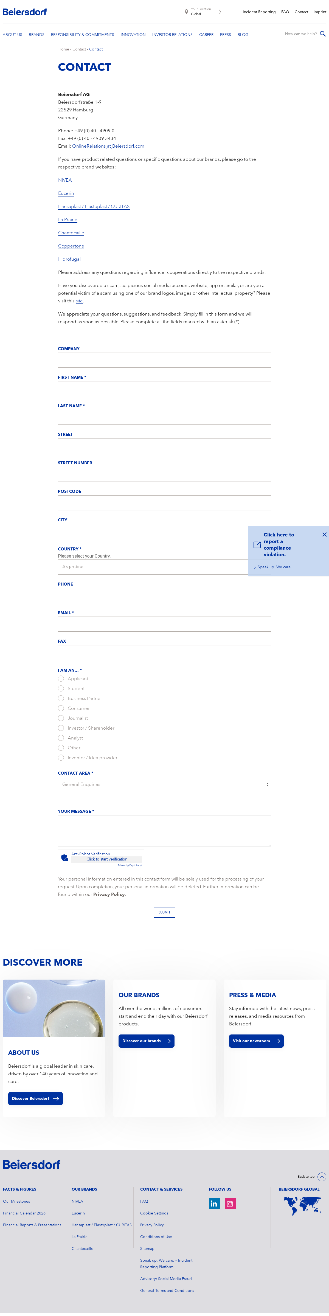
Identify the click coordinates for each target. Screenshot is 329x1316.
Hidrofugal (69, 263)
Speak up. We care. (275, 567)
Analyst (70, 741)
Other (69, 751)
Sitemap (147, 1252)
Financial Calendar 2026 (24, 1217)
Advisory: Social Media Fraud (166, 1282)
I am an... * (70, 674)
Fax (62, 645)
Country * (69, 553)
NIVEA (65, 184)
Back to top (306, 1180)
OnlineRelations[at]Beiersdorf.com (108, 150)
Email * (66, 617)
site (79, 304)
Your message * (76, 815)
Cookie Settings (154, 1217)
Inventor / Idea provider (87, 761)
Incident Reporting (259, 12)
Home (63, 53)
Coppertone (71, 250)
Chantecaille (71, 236)
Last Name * (71, 410)
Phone (65, 588)
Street (65, 438)
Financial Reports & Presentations (32, 1228)
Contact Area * (75, 777)
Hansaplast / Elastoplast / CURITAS (94, 210)
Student (71, 692)
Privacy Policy (109, 898)
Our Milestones (16, 1205)
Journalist (73, 722)
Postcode (69, 495)
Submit (164, 916)
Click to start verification (106, 863)
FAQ (285, 12)
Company (69, 353)
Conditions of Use (156, 1240)
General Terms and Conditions (167, 1294)
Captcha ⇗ (130, 869)
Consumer (74, 712)
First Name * (72, 381)
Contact (301, 12)
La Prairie (67, 223)
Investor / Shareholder (86, 732)
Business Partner (80, 702)
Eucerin (66, 197)
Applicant (73, 682)
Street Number (75, 467)
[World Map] (302, 1210)
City (62, 524)
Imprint (320, 12)
